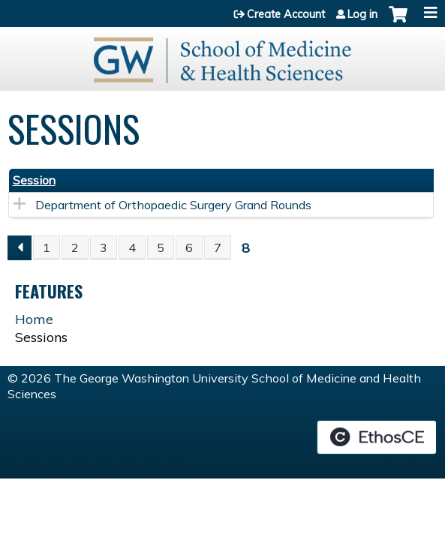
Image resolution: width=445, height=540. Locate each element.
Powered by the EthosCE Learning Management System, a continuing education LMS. (376, 437)
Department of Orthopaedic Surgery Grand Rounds (173, 204)
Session (34, 180)
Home (34, 319)
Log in (362, 14)
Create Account (286, 14)
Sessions (41, 337)
